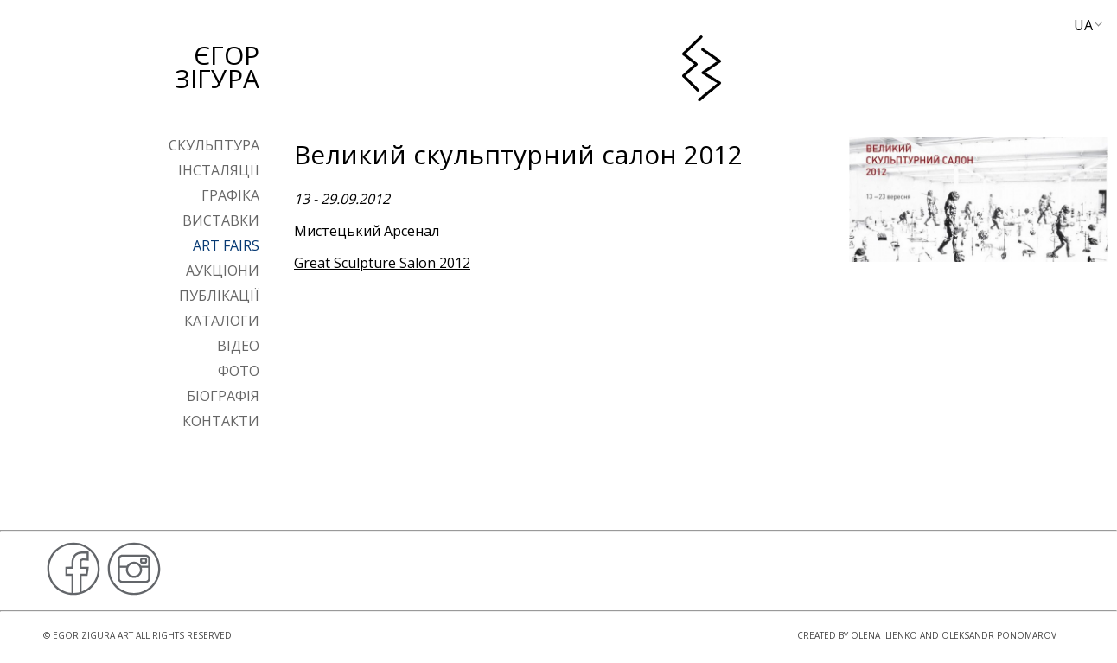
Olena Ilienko (884, 635)
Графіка (230, 195)
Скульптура (214, 145)
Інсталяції (218, 170)
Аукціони (222, 270)
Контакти (220, 420)
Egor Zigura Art (93, 635)
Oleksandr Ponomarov (998, 635)
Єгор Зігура (217, 66)
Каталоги (221, 320)
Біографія (223, 395)
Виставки (220, 220)
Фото (238, 370)
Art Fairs (226, 245)
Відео (238, 345)
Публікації (219, 295)
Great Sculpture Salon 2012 (382, 262)
